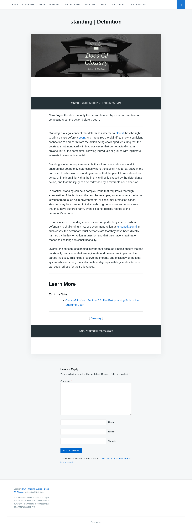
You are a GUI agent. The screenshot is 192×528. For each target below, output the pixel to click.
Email (111, 431)
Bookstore (28, 5)
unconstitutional (127, 226)
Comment (66, 381)
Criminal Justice (75, 300)
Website (112, 441)
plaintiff (120, 133)
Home (15, 5)
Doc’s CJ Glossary (49, 5)
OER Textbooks (72, 5)
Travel (103, 5)
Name (112, 422)
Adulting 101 (118, 5)
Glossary (96, 318)
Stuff (24, 489)
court (82, 137)
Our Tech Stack (138, 5)
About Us (90, 5)
